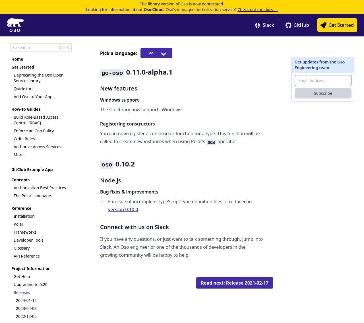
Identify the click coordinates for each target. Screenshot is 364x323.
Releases (22, 292)
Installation (24, 216)
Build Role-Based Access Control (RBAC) (36, 120)
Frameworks (25, 232)
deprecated (212, 4)
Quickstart (23, 88)
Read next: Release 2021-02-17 (234, 283)
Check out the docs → (257, 9)
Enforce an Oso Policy (34, 130)
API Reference (27, 256)
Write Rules (24, 138)
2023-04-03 (26, 308)
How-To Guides (25, 109)
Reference (21, 208)
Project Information (31, 268)
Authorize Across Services (37, 146)
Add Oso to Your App (33, 96)
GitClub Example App (32, 169)
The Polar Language (32, 195)
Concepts (20, 179)
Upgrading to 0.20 (30, 284)
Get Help (22, 276)
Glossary (22, 248)
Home (17, 59)
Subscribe (323, 93)
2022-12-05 (26, 316)
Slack (105, 247)
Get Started (22, 67)
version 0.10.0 (123, 209)
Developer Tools (29, 240)
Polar (18, 224)
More (19, 154)
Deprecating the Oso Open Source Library (38, 77)
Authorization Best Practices (40, 187)
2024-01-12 (26, 300)
